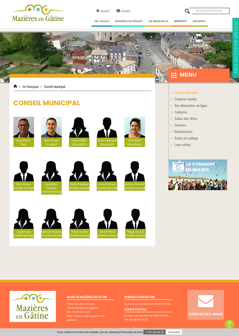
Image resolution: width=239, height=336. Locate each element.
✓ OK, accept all (154, 332)
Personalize (174, 332)
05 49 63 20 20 (81, 312)
